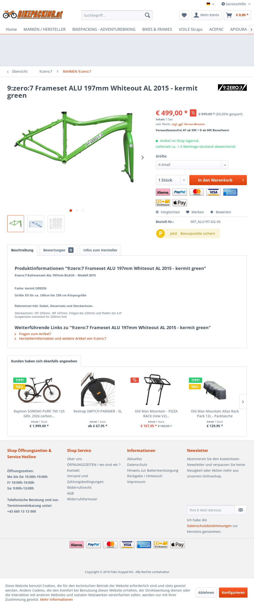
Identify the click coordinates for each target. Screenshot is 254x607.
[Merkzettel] (184, 15)
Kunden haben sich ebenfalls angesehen (44, 361)
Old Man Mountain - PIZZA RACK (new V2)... (156, 413)
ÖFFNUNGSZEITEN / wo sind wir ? (93, 464)
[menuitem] (117, 15)
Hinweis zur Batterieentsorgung (152, 470)
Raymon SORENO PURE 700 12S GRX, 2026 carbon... (39, 413)
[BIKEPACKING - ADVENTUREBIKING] (104, 29)
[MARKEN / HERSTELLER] (44, 29)
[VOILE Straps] (190, 29)
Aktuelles (134, 459)
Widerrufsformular (82, 499)
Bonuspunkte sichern (197, 233)
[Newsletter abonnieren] (241, 510)
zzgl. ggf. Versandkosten (188, 124)
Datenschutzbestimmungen (209, 525)
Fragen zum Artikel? (33, 334)
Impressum (136, 481)
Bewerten (220, 212)
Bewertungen (58, 250)
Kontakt (73, 470)
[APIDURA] (238, 29)
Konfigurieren (233, 592)
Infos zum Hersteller (100, 250)
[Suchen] (147, 15)
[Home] (11, 29)
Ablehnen (206, 592)
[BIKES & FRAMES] (157, 29)
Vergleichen (168, 212)
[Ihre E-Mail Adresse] (211, 510)
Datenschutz (137, 464)
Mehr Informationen (56, 599)
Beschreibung (22, 250)
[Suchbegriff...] (117, 15)
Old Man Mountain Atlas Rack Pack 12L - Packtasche (215, 413)
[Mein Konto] (207, 15)
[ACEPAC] (216, 29)
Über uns (74, 459)
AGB (70, 493)
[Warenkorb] (237, 15)
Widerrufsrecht (79, 487)
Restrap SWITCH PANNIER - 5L (98, 411)
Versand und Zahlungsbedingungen (85, 479)
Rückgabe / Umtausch (144, 476)
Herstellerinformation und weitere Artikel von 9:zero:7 (60, 338)
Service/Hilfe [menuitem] (234, 4)
